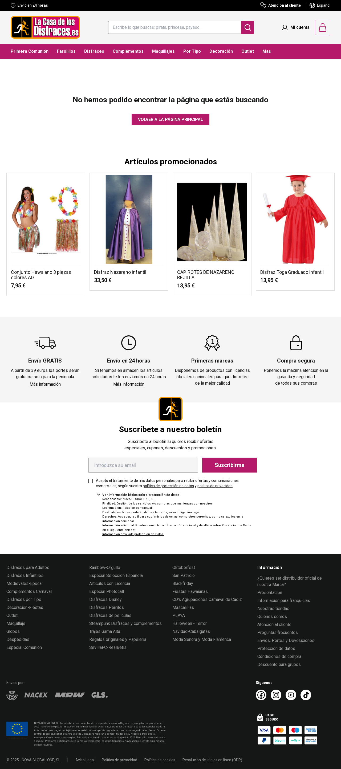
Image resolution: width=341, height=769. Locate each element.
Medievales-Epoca (24, 583)
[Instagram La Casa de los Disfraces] (276, 695)
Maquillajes (163, 51)
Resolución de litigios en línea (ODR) (212, 760)
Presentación (269, 592)
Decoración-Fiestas (24, 607)
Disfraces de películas (110, 615)
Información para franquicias (283, 600)
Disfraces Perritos (106, 607)
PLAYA (178, 615)
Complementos (128, 51)
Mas (266, 51)
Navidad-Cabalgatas (191, 631)
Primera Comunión (29, 51)
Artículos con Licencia (109, 583)
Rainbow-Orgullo (104, 567)
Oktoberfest (183, 567)
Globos (13, 631)
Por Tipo (192, 51)
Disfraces (94, 51)
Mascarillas (183, 607)
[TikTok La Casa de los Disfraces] (306, 695)
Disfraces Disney (105, 599)
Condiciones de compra (279, 656)
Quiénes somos (272, 616)
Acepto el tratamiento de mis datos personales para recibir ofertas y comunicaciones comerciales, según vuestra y (167, 483)
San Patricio (183, 575)
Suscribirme (229, 465)
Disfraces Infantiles (24, 575)
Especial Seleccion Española (116, 575)
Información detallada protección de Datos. (133, 534)
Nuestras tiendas (273, 608)
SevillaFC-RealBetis (108, 647)
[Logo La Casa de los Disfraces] (45, 27)
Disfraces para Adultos (27, 567)
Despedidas (17, 639)
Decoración (221, 51)
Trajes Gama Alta (104, 631)
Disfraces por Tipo (23, 599)
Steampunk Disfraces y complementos (125, 623)
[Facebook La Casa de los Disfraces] (261, 695)
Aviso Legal (85, 760)
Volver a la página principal (170, 119)
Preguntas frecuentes (277, 632)
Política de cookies (159, 760)
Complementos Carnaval (29, 591)
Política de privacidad (119, 760)
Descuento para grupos (279, 664)
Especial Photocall (106, 591)
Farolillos (66, 51)
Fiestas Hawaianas (190, 591)
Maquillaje (15, 623)
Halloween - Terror (189, 623)
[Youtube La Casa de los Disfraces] (291, 695)
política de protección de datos (168, 486)
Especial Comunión (24, 647)
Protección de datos (276, 648)
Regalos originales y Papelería (117, 639)
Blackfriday (182, 583)
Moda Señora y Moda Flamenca (201, 639)
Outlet (247, 51)
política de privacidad (215, 486)
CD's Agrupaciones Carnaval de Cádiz (207, 599)
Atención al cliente (274, 624)
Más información (45, 384)
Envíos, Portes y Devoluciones (285, 640)
